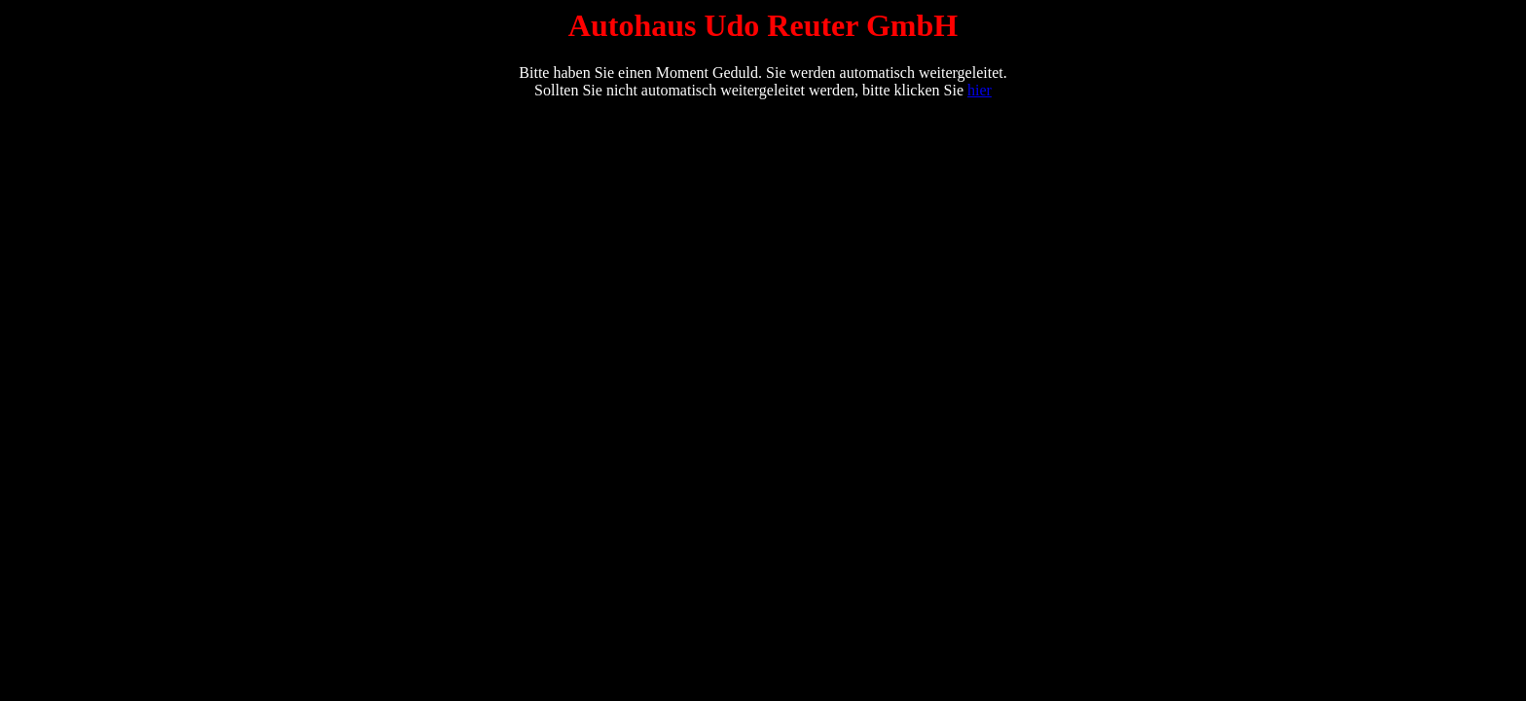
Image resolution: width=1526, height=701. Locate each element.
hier (979, 90)
